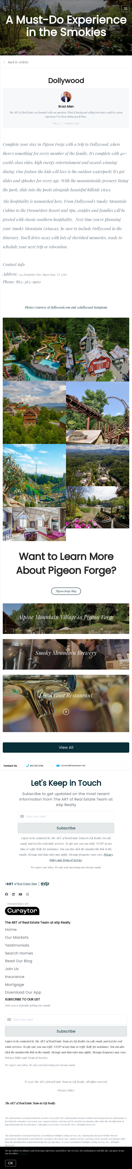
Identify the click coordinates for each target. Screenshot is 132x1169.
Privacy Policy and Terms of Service (26, 1058)
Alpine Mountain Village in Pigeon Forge (66, 617)
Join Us (12, 968)
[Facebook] (6, 894)
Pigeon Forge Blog (66, 591)
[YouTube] (20, 894)
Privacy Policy (66, 1090)
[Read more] (66, 712)
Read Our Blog (18, 961)
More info (23, 1153)
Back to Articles (18, 62)
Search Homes (19, 953)
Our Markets (17, 937)
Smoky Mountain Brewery (66, 652)
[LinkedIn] (13, 894)
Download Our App (23, 992)
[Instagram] (27, 894)
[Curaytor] (22, 914)
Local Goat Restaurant (66, 695)
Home (11, 929)
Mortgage (14, 984)
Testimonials (17, 945)
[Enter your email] (69, 816)
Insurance (14, 976)
